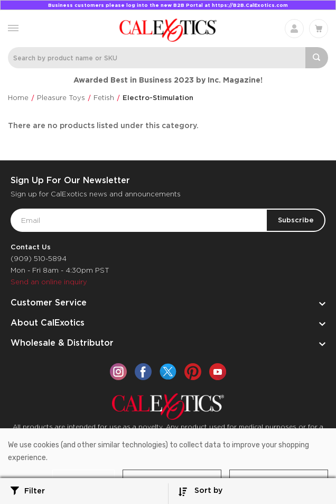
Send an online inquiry (49, 282)
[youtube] (217, 371)
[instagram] (118, 371)
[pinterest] (192, 371)
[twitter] (168, 371)
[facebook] (143, 371)
